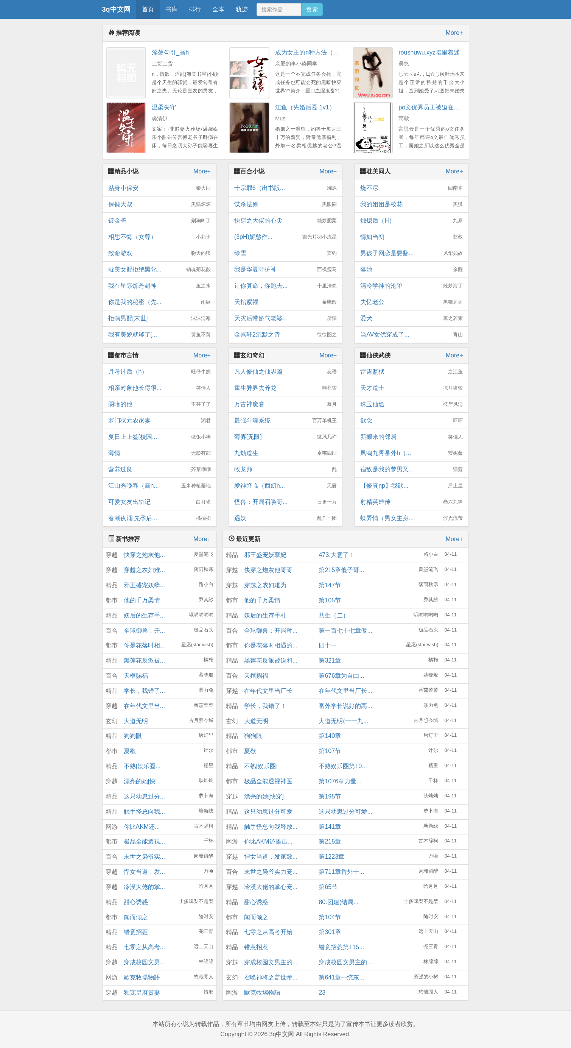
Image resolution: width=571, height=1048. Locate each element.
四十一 (328, 645)
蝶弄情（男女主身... (411, 518)
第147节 (330, 585)
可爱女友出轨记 (159, 502)
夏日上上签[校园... (159, 437)
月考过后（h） (159, 372)
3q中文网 (116, 9)
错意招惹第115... (341, 947)
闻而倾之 (136, 917)
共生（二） (334, 615)
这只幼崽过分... (144, 796)
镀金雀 (159, 221)
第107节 (330, 751)
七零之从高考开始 (268, 932)
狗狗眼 (133, 736)
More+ (454, 33)
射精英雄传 (411, 502)
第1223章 (331, 856)
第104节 (330, 917)
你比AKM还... (142, 826)
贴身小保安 (159, 188)
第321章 (330, 660)
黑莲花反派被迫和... (270, 660)
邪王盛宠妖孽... (144, 585)
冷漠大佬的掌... (144, 887)
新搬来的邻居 (411, 437)
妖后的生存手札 (265, 615)
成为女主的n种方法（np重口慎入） (322, 52)
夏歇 (130, 751)
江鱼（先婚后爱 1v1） (305, 107)
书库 (171, 9)
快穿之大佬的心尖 (285, 221)
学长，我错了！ (265, 706)
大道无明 (136, 721)
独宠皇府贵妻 (142, 992)
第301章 (330, 932)
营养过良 (159, 469)
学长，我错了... (144, 691)
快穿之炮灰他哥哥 (268, 570)
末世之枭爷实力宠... (270, 872)
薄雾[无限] (285, 437)
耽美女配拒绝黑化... (159, 269)
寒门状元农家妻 (159, 420)
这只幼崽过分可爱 (268, 811)
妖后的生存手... (144, 615)
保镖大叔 (159, 204)
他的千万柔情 (142, 600)
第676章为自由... (341, 675)
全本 (218, 9)
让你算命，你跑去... (285, 286)
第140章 (330, 736)
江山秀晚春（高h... (159, 486)
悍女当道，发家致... (270, 856)
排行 (195, 9)
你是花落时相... (144, 645)
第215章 (330, 841)
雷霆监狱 (411, 372)
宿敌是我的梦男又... (411, 469)
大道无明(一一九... (343, 721)
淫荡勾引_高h (170, 52)
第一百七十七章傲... (345, 630)
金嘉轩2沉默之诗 (285, 335)
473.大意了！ (337, 555)
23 (322, 992)
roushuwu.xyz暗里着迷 (429, 52)
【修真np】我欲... (411, 486)
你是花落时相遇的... (270, 645)
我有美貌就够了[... (159, 335)
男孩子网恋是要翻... (411, 253)
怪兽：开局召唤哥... (285, 502)
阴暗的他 (159, 404)
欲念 (411, 420)
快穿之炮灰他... (144, 555)
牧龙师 (285, 469)
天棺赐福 (285, 302)
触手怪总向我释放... (270, 826)
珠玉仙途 (411, 404)
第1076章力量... (340, 781)
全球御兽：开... (144, 630)
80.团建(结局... (338, 902)
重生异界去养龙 (285, 388)
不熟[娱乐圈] (261, 766)
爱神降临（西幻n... (285, 486)
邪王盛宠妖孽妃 (265, 555)
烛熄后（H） (411, 221)
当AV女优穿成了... (411, 335)
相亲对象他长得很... (159, 388)
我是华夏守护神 (285, 269)
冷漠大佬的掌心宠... (270, 887)
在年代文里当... (144, 706)
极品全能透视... (144, 841)
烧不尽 (411, 188)
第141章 (330, 826)
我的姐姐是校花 (411, 204)
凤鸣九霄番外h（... (411, 453)
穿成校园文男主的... (270, 962)
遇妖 (285, 518)
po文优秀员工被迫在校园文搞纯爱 (444, 107)
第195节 (330, 796)
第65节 (328, 887)
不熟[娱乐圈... (142, 766)
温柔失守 (164, 107)
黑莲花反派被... (144, 660)
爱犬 (411, 318)
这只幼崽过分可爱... (345, 811)
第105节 (330, 600)
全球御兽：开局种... (270, 630)
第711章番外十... (341, 872)
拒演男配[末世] (159, 318)
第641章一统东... (341, 977)
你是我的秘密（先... (159, 302)
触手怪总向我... (144, 811)
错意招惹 (136, 932)
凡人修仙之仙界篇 (285, 372)
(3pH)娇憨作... (285, 237)
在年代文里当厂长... (345, 691)
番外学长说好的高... (345, 706)
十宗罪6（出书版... (285, 188)
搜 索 (312, 9)
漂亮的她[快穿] (264, 796)
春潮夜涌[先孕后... (159, 518)
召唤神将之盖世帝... (270, 977)
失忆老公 (411, 302)
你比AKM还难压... (268, 841)
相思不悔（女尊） (159, 237)
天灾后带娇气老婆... (285, 318)
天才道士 (411, 388)
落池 (411, 269)
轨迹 (242, 9)
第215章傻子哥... (341, 570)
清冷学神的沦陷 (411, 286)
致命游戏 (159, 253)
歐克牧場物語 (142, 977)
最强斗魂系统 (285, 420)
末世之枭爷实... (144, 856)
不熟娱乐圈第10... (343, 766)
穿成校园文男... (144, 962)
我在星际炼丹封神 (159, 286)
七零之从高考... (144, 947)
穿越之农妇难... (144, 570)
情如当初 (411, 237)
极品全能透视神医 (268, 781)
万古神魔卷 (285, 404)
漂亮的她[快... (142, 781)
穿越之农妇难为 (265, 585)
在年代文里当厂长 (268, 691)
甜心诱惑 (136, 902)
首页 (148, 9)
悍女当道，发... (144, 872)
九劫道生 (285, 453)
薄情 (159, 453)
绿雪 (285, 253)
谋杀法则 (285, 204)
